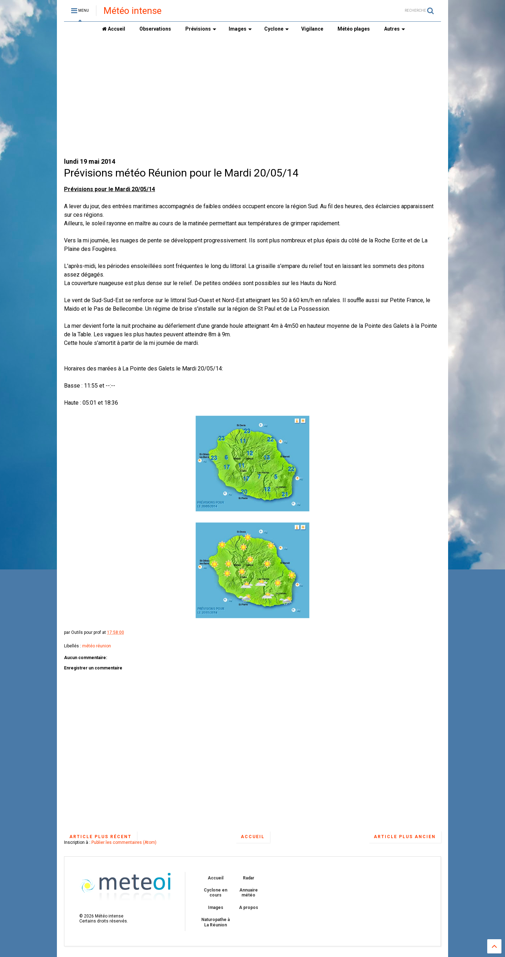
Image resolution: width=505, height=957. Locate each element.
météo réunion (96, 645)
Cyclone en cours (215, 893)
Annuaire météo (248, 893)
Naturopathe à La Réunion (215, 922)
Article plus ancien (405, 836)
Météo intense (132, 10)
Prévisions (200, 29)
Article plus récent (100, 836)
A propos (248, 907)
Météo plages (353, 29)
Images (240, 29)
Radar (248, 878)
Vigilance (312, 29)
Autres (394, 29)
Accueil (113, 29)
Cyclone (276, 29)
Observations (155, 29)
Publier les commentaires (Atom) (123, 842)
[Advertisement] (252, 96)
